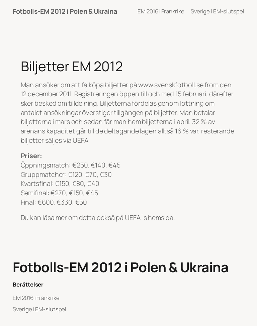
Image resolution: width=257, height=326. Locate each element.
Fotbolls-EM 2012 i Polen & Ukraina (65, 11)
